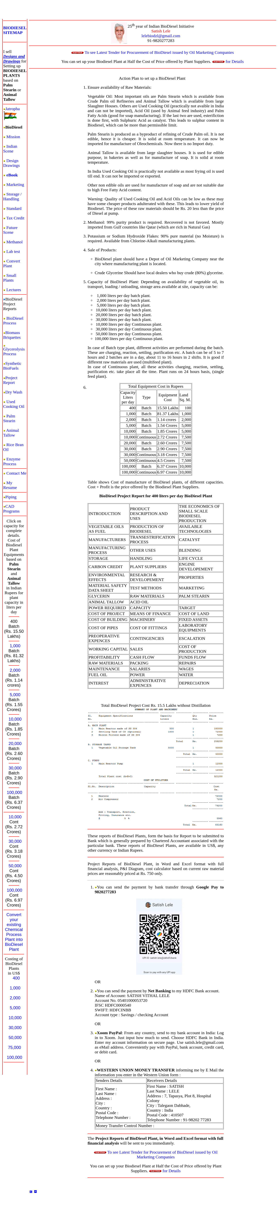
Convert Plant (11, 263)
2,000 (15, 670)
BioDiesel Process (13, 320)
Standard (13, 208)
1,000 (15, 645)
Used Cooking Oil (13, 404)
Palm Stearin (9, 418)
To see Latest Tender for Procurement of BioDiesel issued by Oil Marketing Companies (152, 52)
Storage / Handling (12, 196)
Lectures (13, 289)
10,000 (15, 719)
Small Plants (9, 277)
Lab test (13, 251)
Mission (13, 136)
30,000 (15, 768)
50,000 (15, 865)
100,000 (14, 792)
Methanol (14, 242)
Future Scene (10, 230)
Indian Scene (10, 148)
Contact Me (16, 473)
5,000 (15, 694)
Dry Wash (13, 392)
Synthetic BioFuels (12, 365)
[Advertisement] (65, 16)
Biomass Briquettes (12, 335)
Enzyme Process (11, 461)
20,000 (15, 743)
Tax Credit (15, 218)
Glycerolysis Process (14, 351)
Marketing (15, 184)
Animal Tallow (11, 432)
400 (16, 978)
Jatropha (12, 108)
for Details (228, 61)
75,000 (14, 1047)
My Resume (10, 485)
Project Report (10, 380)
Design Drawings (11, 163)
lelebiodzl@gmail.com (160, 35)
